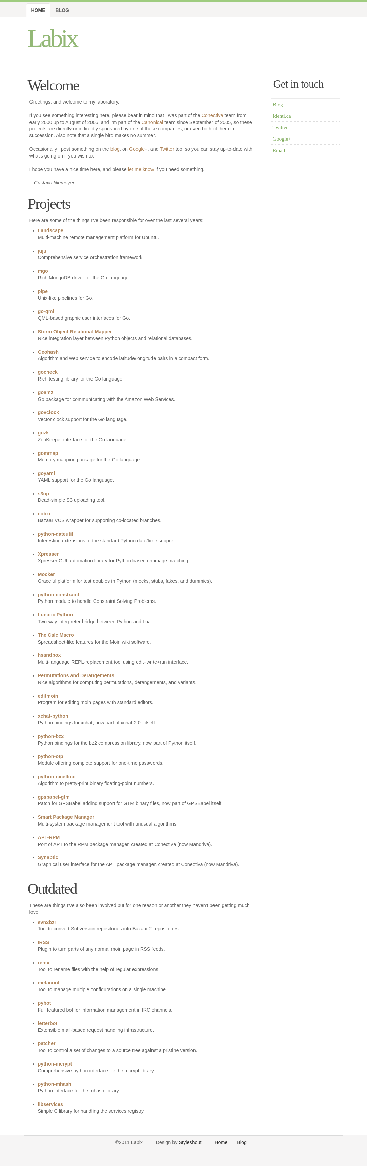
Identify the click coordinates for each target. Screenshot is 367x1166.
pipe (43, 291)
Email (279, 150)
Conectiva (212, 115)
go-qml (46, 311)
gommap (48, 453)
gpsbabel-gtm (54, 797)
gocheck (48, 372)
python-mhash (55, 1084)
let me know (141, 169)
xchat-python (53, 716)
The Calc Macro (56, 635)
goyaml (46, 473)
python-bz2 (51, 736)
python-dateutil (55, 534)
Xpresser (48, 554)
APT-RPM (49, 837)
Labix (52, 38)
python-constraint (58, 594)
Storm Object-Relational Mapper (75, 331)
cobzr (44, 513)
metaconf (49, 982)
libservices (50, 1104)
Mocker (46, 574)
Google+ (138, 149)
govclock (48, 412)
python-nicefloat (57, 776)
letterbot (48, 1023)
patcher (47, 1043)
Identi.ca (282, 116)
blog (115, 149)
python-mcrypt (55, 1064)
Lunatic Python (55, 614)
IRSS (43, 942)
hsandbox (49, 655)
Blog (62, 10)
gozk (43, 433)
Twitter (167, 149)
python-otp (50, 756)
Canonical (152, 122)
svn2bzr (47, 922)
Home (38, 10)
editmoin (48, 696)
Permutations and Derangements (76, 675)
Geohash (48, 352)
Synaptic (48, 857)
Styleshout (190, 1142)
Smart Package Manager (66, 817)
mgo (43, 271)
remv (43, 962)
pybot (44, 1003)
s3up (43, 493)
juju (42, 251)
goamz (46, 392)
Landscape (50, 230)
